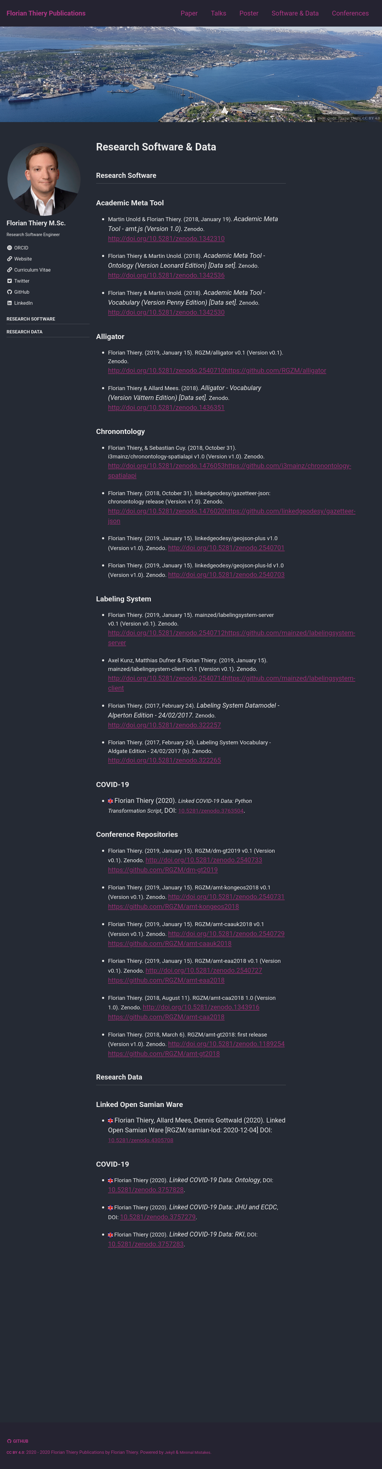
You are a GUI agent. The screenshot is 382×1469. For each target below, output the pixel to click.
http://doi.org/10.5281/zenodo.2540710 (166, 378)
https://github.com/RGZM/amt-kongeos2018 (173, 991)
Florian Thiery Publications (46, 13)
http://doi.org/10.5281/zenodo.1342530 (166, 319)
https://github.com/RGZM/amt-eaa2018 (166, 1087)
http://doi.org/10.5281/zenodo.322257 (164, 785)
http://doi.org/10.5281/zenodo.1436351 (166, 416)
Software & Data (295, 13)
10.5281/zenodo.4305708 (146, 1273)
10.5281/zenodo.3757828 (146, 1323)
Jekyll (173, 1452)
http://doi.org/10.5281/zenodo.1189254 (166, 1173)
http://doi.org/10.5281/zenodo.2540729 (166, 1029)
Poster (248, 13)
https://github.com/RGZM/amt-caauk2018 (170, 1039)
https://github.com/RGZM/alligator (275, 378)
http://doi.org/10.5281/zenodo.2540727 (166, 1077)
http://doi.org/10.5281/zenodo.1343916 (166, 1125)
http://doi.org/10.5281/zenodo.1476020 (166, 534)
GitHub (23, 1441)
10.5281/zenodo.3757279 (178, 1351)
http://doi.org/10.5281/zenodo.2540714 (166, 737)
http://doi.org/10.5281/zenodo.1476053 (166, 486)
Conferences (350, 13)
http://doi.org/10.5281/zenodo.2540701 (166, 582)
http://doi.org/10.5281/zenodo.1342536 (166, 280)
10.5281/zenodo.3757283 (146, 1379)
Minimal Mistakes (201, 1452)
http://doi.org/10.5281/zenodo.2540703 (166, 620)
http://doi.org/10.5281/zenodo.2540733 (166, 933)
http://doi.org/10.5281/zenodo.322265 (164, 823)
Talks (219, 13)
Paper (189, 13)
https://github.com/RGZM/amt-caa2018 (166, 1135)
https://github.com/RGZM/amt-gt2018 (164, 1183)
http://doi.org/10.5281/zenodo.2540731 (166, 981)
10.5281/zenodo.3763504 (224, 873)
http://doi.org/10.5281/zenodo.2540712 (166, 680)
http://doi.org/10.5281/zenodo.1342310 (166, 243)
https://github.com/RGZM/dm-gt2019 (163, 943)
